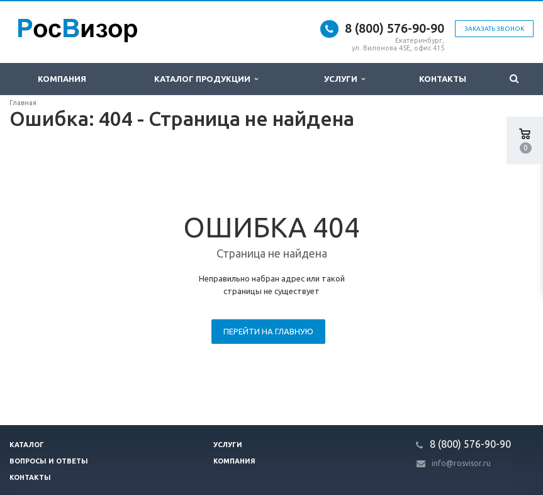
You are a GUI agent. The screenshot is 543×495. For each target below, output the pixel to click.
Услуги (344, 79)
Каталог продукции (206, 79)
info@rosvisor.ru (461, 463)
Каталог (26, 444)
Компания (62, 78)
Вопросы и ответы (48, 461)
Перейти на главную (268, 331)
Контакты (442, 78)
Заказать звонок (494, 28)
